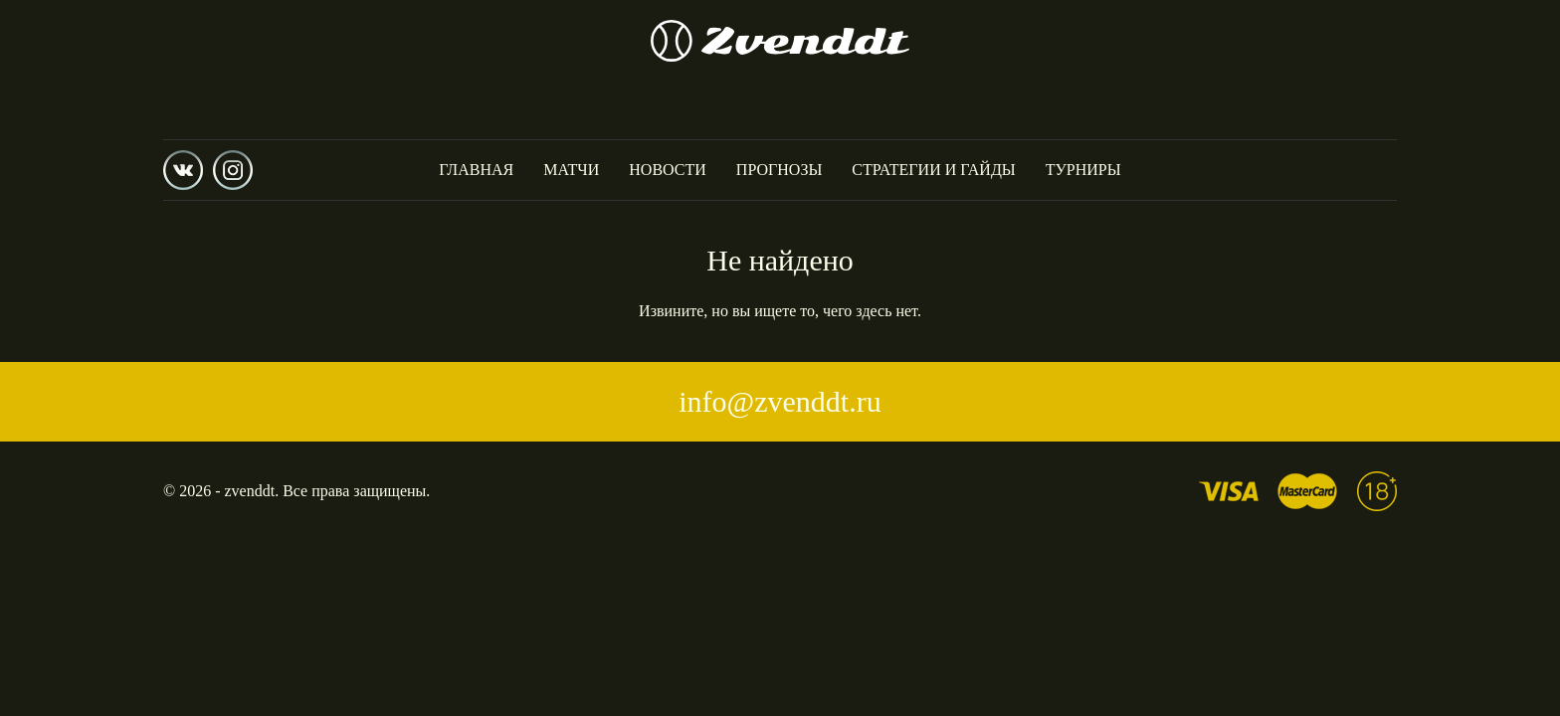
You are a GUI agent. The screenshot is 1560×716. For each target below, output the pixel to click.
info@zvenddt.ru (779, 401)
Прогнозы (779, 169)
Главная (476, 169)
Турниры (1083, 169)
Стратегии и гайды (933, 169)
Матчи (571, 169)
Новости (667, 169)
